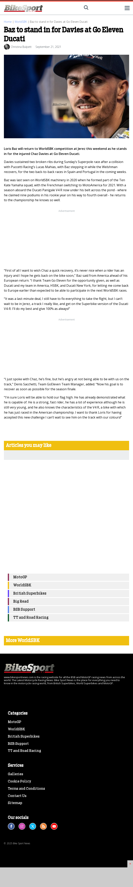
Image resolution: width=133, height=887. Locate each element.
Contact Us (17, 796)
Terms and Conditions (26, 789)
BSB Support (24, 609)
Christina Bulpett (21, 47)
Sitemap (15, 803)
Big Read (21, 601)
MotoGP (20, 577)
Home (8, 22)
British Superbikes (29, 593)
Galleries (15, 774)
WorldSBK (21, 22)
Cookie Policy (19, 781)
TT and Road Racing (31, 618)
